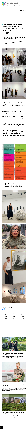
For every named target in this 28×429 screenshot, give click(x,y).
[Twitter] (4, 309)
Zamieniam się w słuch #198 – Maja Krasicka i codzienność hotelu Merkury (13, 385)
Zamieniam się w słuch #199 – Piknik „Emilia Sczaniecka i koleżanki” (13, 354)
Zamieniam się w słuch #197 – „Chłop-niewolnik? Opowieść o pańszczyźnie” (13, 413)
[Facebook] (2, 309)
